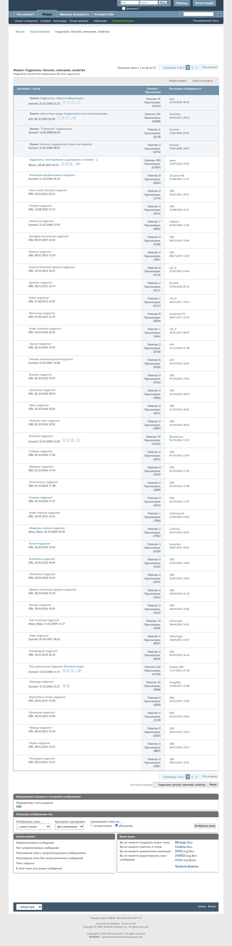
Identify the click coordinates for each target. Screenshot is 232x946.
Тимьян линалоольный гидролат (51, 359)
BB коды (181, 842)
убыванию (124, 826)
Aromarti (118, 933)
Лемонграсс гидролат (43, 482)
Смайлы (180, 847)
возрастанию (101, 826)
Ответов (152, 88)
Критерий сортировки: (70, 821)
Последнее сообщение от (185, 88)
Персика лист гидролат (44, 420)
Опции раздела (177, 80)
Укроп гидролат (39, 743)
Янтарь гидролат (40, 605)
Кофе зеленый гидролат (45, 328)
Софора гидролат (40, 451)
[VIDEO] (180, 855)
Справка (45, 20)
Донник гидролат (40, 282)
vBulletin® (115, 923)
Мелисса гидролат (41, 221)
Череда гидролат (40, 727)
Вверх (213, 784)
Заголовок (23, 88)
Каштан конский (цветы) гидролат (52, 267)
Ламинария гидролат (43, 651)
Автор (36, 88)
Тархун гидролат (40, 343)
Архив (202, 906)
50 (78, 164)
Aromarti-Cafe (104, 14)
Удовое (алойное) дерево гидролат (52, 589)
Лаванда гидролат (41, 681)
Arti (30, 118)
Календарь (60, 20)
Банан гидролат (39, 543)
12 (74, 117)
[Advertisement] (116, 46)
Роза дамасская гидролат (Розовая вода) (56, 666)
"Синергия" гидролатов (56, 128)
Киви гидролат (39, 297)
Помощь (182, 3)
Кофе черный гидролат (44, 512)
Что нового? (25, 14)
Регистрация (204, 3)
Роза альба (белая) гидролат (48, 190)
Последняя (210, 67)
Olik (30, 194)
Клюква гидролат (40, 497)
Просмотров (153, 92)
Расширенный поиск (206, 20)
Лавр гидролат (39, 635)
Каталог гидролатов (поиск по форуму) (66, 144)
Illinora (32, 165)
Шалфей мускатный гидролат (49, 236)
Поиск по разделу (203, 80)
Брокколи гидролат (42, 712)
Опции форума (79, 20)
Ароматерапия (40, 31)
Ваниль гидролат (40, 374)
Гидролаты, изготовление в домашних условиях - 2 (63, 159)
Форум (47, 14)
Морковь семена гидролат (47, 528)
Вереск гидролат (40, 251)
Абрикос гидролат (41, 466)
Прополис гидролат (42, 390)
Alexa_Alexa (35, 531)
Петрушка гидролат (42, 758)
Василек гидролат (41, 436)
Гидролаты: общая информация (61, 98)
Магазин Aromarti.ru (74, 14)
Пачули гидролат (40, 205)
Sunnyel (33, 103)
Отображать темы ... (29, 821)
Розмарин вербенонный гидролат (52, 175)
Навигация (100, 20)
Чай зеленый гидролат (44, 620)
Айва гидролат (39, 405)
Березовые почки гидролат (47, 697)
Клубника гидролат (42, 559)
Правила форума (187, 866)
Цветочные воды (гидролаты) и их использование (73, 113)
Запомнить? (131, 8)
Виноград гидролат (42, 313)
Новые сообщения (26, 20)
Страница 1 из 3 (173, 67)
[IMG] (179, 851)
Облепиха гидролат (42, 574)
